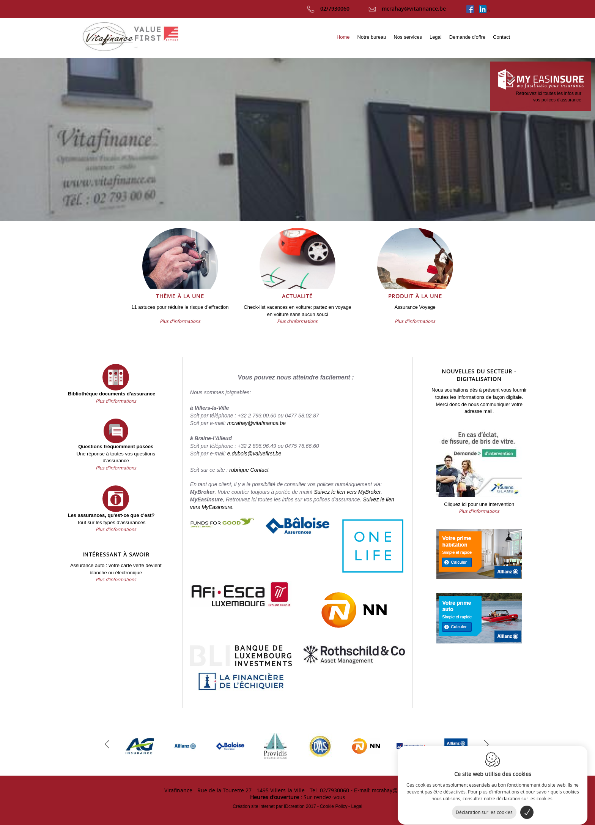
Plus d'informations (180, 321)
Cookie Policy (334, 806)
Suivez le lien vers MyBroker (347, 492)
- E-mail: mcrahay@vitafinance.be (390, 790)
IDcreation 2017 (274, 806)
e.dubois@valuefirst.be (254, 453)
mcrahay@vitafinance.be (407, 8)
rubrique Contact (249, 470)
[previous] (107, 743)
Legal (356, 806)
